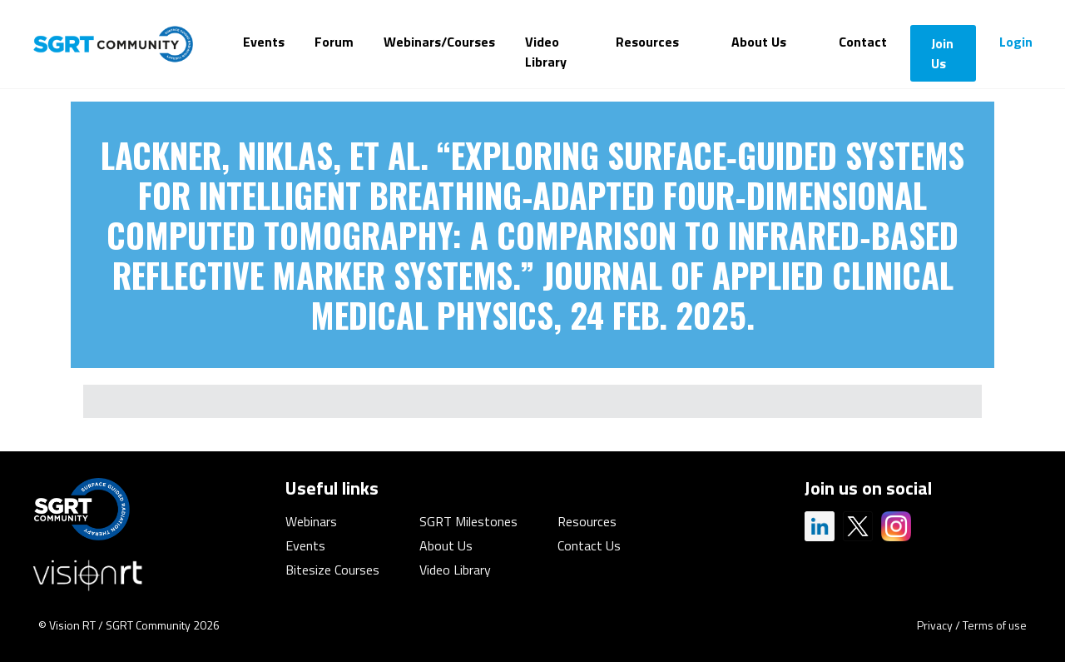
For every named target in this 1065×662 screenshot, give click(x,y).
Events (264, 42)
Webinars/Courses (439, 42)
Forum (334, 42)
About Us (758, 42)
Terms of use (995, 625)
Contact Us (589, 545)
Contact (863, 42)
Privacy (935, 625)
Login (1016, 42)
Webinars (311, 521)
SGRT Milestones (468, 521)
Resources (647, 42)
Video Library (546, 52)
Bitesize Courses (332, 570)
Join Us (942, 53)
